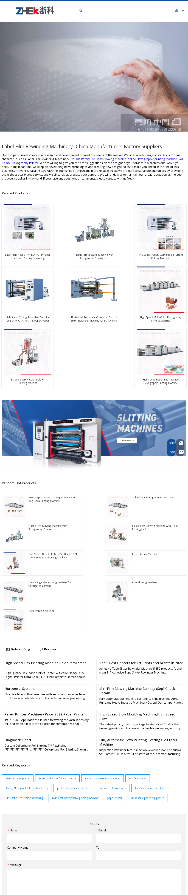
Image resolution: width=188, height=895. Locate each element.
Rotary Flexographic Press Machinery (26, 669)
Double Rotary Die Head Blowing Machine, (99, 159)
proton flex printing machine (73, 669)
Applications (75, 846)
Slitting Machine (106, 841)
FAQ (71, 862)
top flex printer (137, 659)
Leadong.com (171, 889)
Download (74, 867)
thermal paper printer (17, 659)
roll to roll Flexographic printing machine (75, 679)
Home (72, 831)
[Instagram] (31, 863)
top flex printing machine (149, 669)
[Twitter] (18, 863)
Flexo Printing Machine (110, 836)
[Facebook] (11, 863)
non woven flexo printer (112, 669)
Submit (94, 787)
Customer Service (79, 857)
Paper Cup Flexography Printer (102, 659)
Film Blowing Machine (110, 831)
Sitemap (80, 889)
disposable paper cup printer (147, 679)
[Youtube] (25, 863)
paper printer (114, 679)
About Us (74, 836)
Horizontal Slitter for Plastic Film (57, 659)
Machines (74, 841)
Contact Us (75, 872)
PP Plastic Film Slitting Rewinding (24, 679)
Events (72, 851)
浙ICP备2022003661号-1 (100, 889)
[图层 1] (26, 825)
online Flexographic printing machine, (153, 159)
